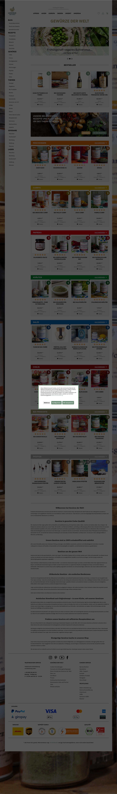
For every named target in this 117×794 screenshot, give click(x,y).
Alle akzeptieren (68, 403)
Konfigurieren (56, 403)
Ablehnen (47, 403)
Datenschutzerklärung (57, 395)
